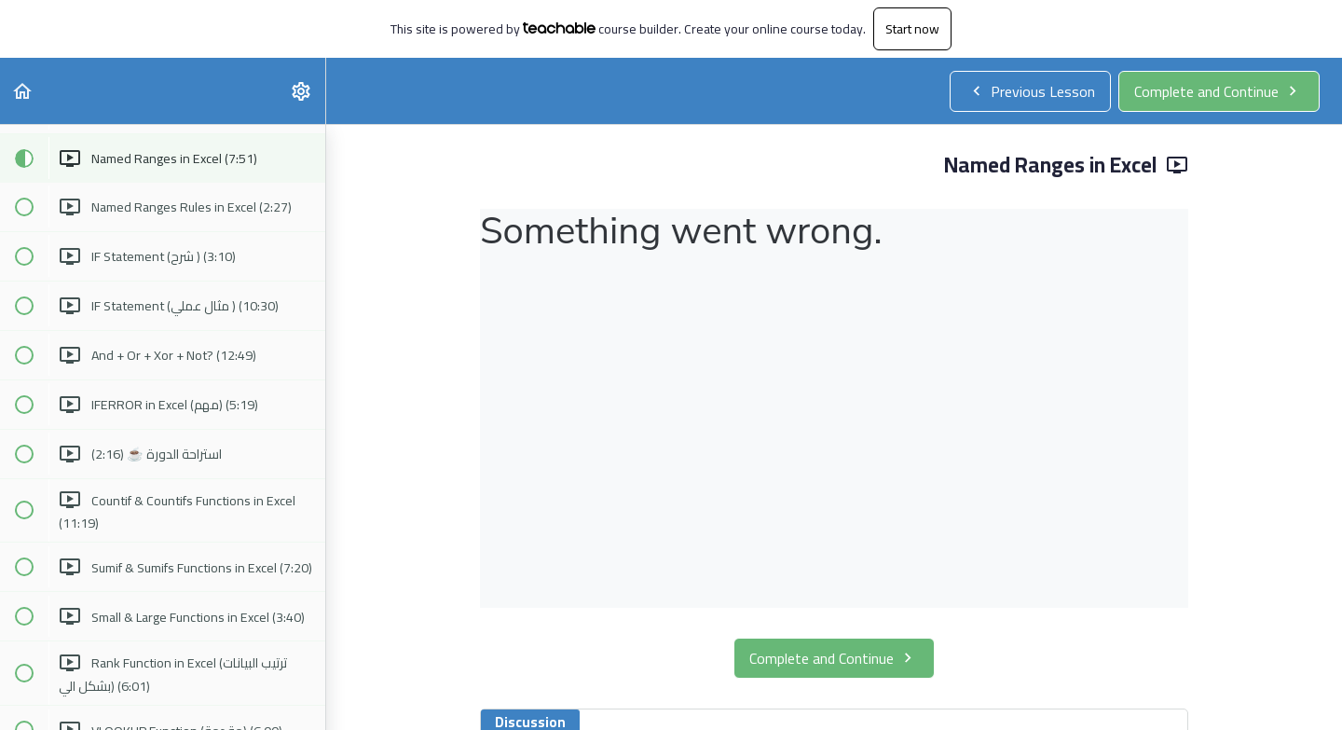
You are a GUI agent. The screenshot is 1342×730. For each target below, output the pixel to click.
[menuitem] (302, 91)
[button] (23, 91)
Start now (912, 29)
